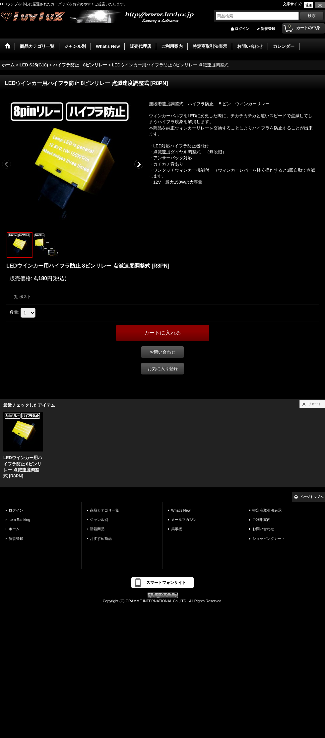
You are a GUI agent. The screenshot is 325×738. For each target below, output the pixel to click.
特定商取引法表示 (267, 510)
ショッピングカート (268, 538)
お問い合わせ (162, 352)
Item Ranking (19, 520)
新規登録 (268, 29)
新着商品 (97, 529)
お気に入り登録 (163, 368)
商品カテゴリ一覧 (104, 510)
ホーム (14, 529)
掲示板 (176, 529)
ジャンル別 (99, 520)
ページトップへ (311, 497)
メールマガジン (184, 520)
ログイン (242, 29)
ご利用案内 (261, 520)
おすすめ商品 (101, 538)
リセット (314, 404)
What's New (181, 510)
